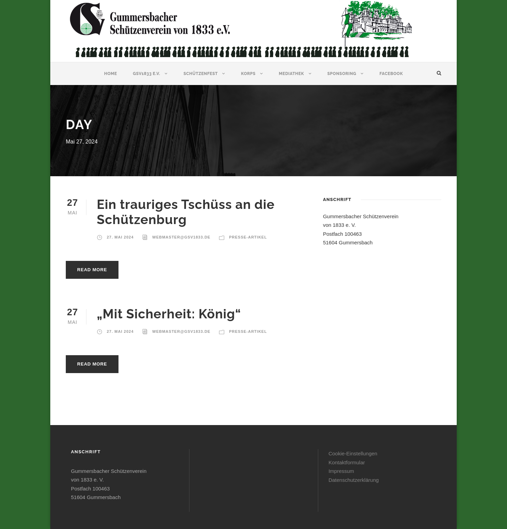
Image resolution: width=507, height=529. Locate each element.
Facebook (391, 73)
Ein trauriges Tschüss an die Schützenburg (186, 212)
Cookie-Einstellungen (353, 453)
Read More (92, 269)
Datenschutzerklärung (354, 480)
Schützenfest (201, 73)
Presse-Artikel (248, 237)
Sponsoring (341, 73)
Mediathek (291, 73)
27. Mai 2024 (120, 237)
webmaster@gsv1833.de (181, 237)
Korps (248, 73)
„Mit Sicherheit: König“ (169, 313)
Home (110, 73)
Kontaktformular (347, 462)
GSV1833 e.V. (146, 73)
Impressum (341, 471)
